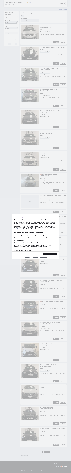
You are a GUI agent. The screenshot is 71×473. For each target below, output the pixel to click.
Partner (38, 219)
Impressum (27, 257)
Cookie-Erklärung (43, 257)
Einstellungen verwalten (35, 254)
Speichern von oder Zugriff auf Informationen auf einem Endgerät (29, 232)
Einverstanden (50, 254)
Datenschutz (35, 257)
